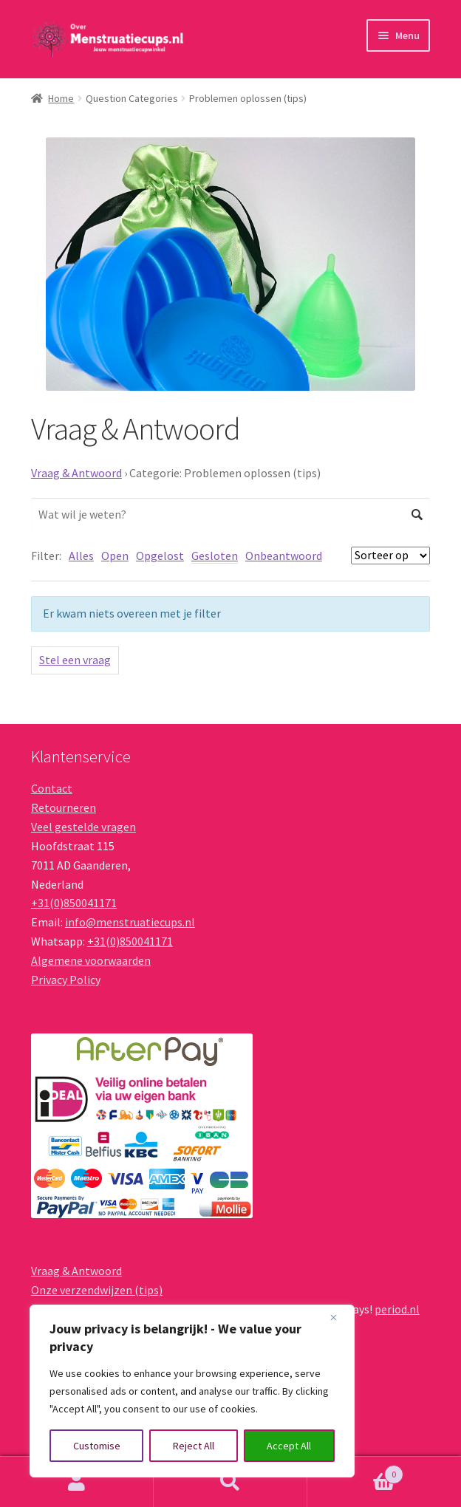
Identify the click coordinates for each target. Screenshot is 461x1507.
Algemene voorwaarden (91, 960)
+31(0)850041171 (74, 902)
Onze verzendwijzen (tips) (97, 1289)
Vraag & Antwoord (76, 472)
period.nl (397, 1309)
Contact (51, 788)
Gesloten (214, 555)
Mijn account (77, 1482)
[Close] (339, 1317)
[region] (192, 1391)
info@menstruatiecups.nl (130, 922)
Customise (96, 1445)
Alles (81, 555)
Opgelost (160, 555)
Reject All (193, 1445)
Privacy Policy (65, 979)
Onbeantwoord (283, 555)
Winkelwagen (355, 1471)
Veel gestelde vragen (83, 826)
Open (115, 555)
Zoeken (230, 1482)
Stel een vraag (75, 659)
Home (61, 98)
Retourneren (63, 807)
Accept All (289, 1445)
